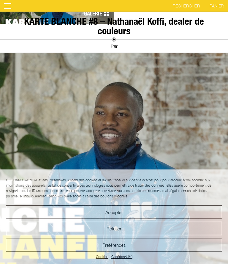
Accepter (114, 212)
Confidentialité (121, 256)
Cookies (102, 256)
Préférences (114, 245)
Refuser (114, 228)
